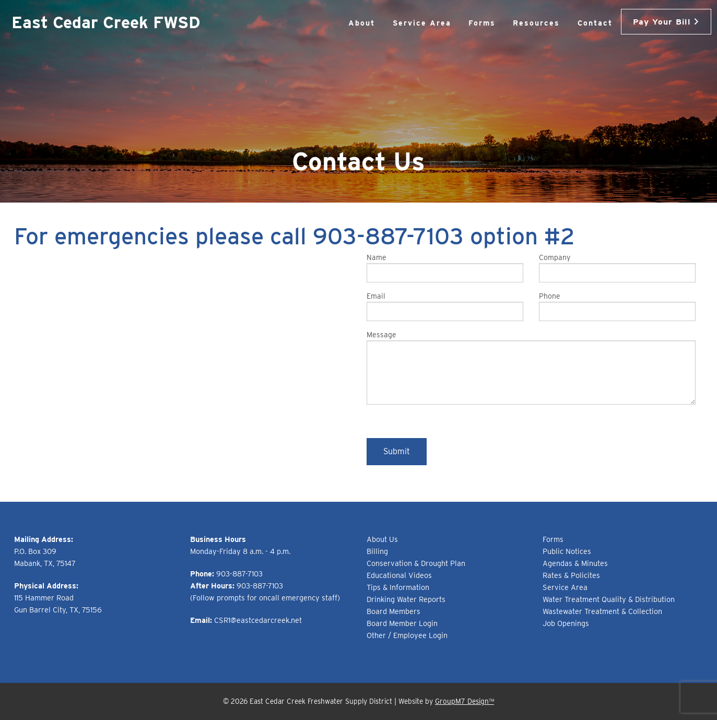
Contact (579, 23)
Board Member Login (402, 623)
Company (617, 267)
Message (531, 368)
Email (445, 306)
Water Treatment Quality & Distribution (609, 599)
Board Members (393, 611)
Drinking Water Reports (406, 599)
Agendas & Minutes (575, 563)
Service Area (407, 23)
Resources (521, 23)
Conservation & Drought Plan (416, 563)
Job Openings (566, 623)
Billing (377, 551)
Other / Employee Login (407, 635)
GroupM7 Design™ (464, 701)
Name (445, 267)
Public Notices (567, 551)
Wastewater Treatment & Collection (602, 611)
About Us (382, 539)
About (347, 23)
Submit (396, 451)
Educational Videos (399, 575)
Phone (617, 306)
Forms (466, 23)
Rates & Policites (571, 575)
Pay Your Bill (658, 21)
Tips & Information (398, 587)
